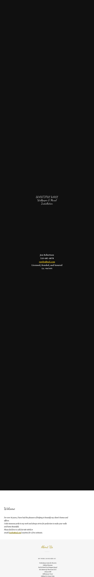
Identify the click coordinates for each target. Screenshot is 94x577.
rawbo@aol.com (47, 261)
